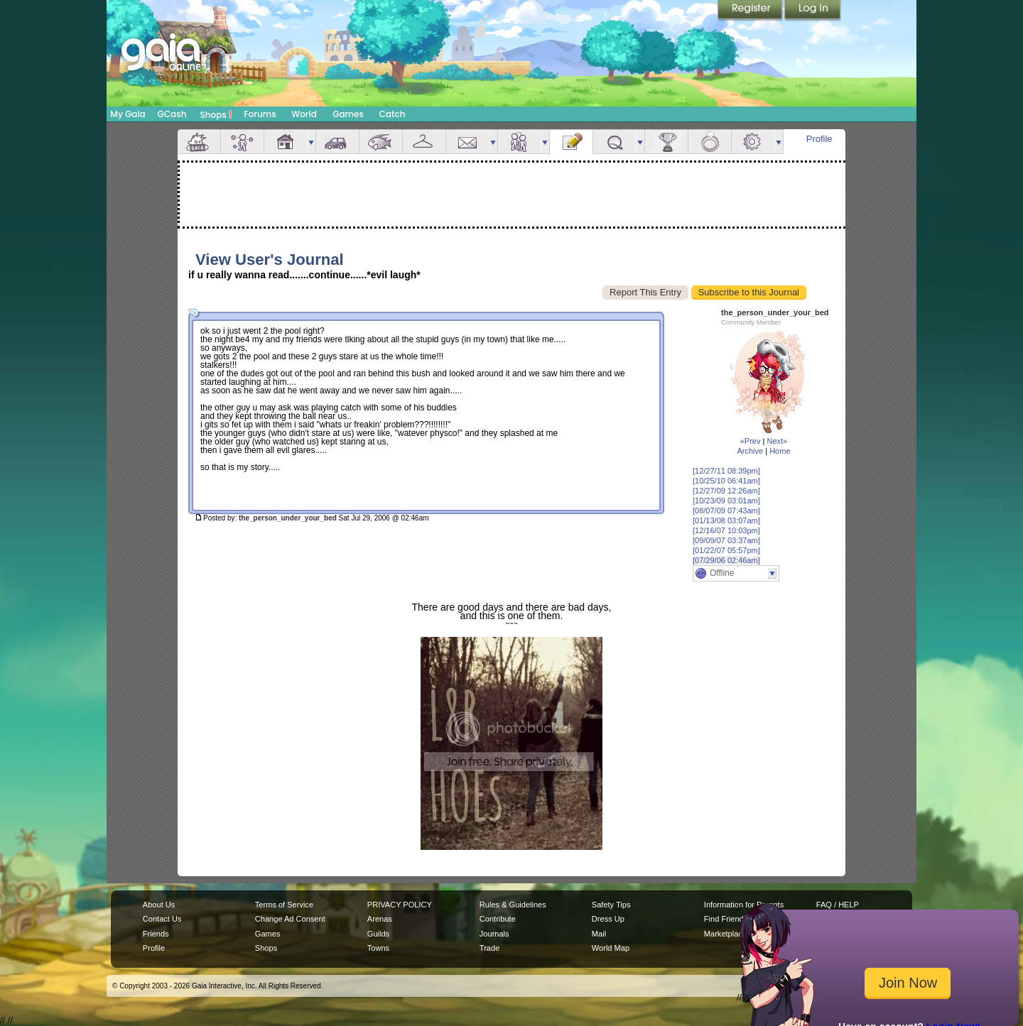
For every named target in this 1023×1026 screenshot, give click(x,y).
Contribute (498, 919)
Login (812, 10)
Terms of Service (284, 904)
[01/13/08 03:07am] (726, 520)
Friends (519, 141)
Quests (614, 141)
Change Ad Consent (290, 919)
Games (348, 114)
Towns (378, 948)
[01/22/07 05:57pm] (726, 550)
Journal (571, 141)
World (304, 114)
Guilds (378, 933)
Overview (199, 141)
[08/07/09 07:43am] (726, 510)
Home (779, 451)
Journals (494, 933)
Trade (489, 948)
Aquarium (380, 141)
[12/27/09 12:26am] (726, 490)
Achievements (666, 141)
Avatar (242, 141)
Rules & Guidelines (513, 904)
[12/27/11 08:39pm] (726, 470)
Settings (753, 141)
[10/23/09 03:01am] (726, 500)
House (285, 141)
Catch (392, 114)
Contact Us (162, 919)
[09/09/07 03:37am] (726, 540)
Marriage (709, 141)
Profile (819, 138)
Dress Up (608, 919)
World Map (610, 948)
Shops (216, 114)
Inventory (424, 141)
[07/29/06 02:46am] (726, 560)
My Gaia (127, 114)
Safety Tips (611, 904)
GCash (172, 114)
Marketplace (725, 933)
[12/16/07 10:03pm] (726, 530)
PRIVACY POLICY (399, 904)
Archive (750, 451)
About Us (159, 904)
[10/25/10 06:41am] (726, 480)
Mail (467, 141)
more (311, 141)
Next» (777, 441)
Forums (260, 114)
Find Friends (725, 919)
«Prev (750, 441)
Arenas (379, 919)
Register (751, 10)
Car (337, 141)
